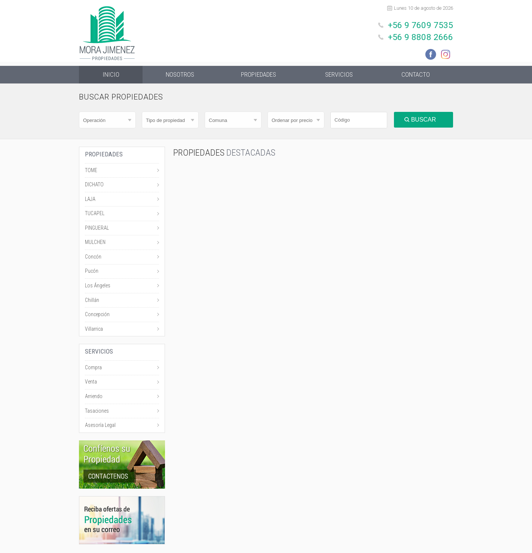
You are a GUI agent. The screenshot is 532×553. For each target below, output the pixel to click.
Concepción (97, 315)
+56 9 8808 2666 (424, 35)
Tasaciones (97, 412)
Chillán (92, 301)
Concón (93, 258)
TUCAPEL (94, 214)
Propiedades (258, 75)
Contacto (415, 75)
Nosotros (180, 75)
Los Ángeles (97, 287)
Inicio (110, 75)
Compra (93, 369)
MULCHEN (95, 243)
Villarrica (94, 330)
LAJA (90, 200)
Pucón (91, 272)
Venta (91, 383)
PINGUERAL (97, 229)
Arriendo (94, 397)
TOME (91, 171)
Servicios (339, 75)
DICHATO (94, 186)
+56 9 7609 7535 (424, 24)
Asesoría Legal (100, 426)
